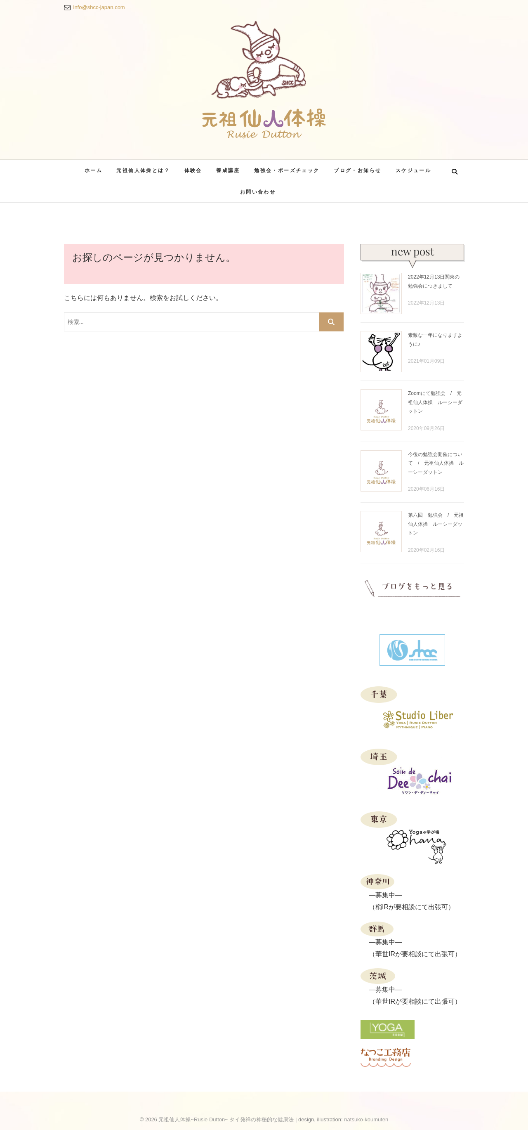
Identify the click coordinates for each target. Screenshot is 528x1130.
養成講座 (228, 170)
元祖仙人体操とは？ (143, 170)
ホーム (93, 170)
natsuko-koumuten (366, 1119)
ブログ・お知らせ (357, 170)
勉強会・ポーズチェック (286, 170)
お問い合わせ (258, 192)
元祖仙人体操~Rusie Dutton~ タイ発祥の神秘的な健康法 (226, 1119)
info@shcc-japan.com (99, 7)
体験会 (193, 170)
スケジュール (413, 170)
